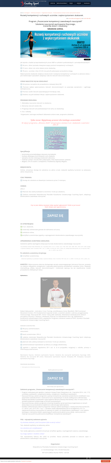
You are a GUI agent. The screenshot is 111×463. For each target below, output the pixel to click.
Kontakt (79, 3)
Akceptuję (105, 461)
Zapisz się (52, 3)
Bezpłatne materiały (62, 3)
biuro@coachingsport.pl (75, 18)
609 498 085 (87, 18)
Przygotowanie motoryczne (47, 12)
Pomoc (71, 3)
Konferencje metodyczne (36, 12)
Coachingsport (27, 12)
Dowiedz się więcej (26, 461)
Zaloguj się (86, 3)
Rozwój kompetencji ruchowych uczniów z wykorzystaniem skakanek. (66, 12)
